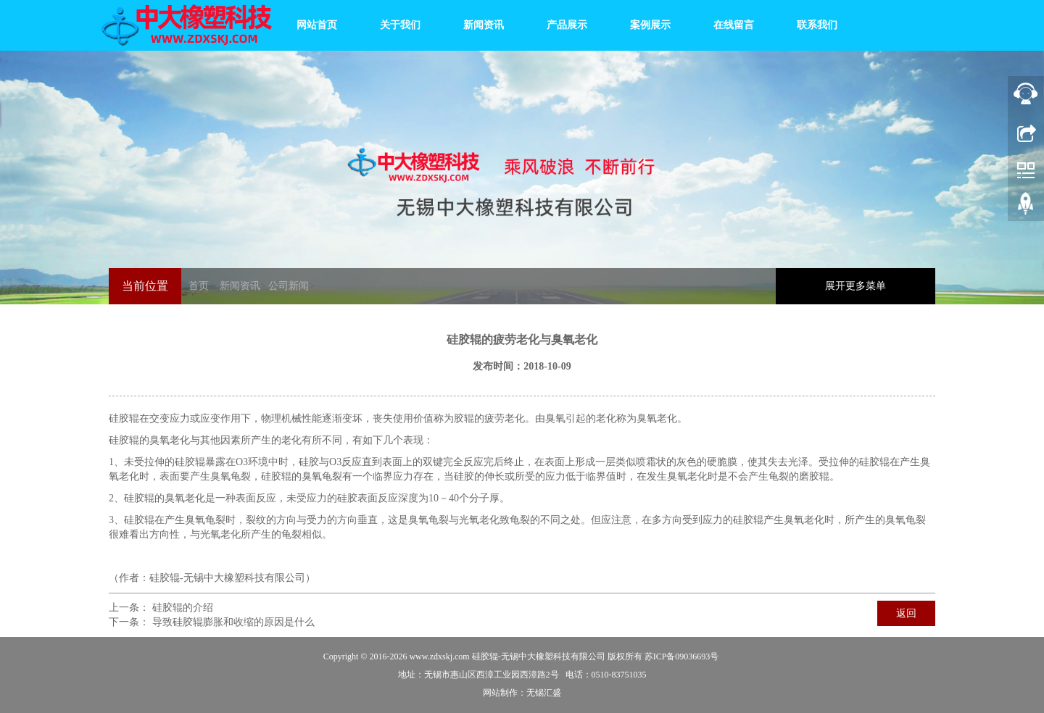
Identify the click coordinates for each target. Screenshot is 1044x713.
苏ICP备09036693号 (682, 656)
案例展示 (649, 25)
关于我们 (398, 25)
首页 (198, 285)
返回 (906, 613)
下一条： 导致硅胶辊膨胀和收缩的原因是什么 (212, 622)
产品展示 (565, 25)
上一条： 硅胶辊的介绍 (161, 607)
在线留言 (732, 25)
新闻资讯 (482, 25)
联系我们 (815, 25)
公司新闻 (288, 285)
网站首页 (315, 25)
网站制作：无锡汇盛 (522, 693)
